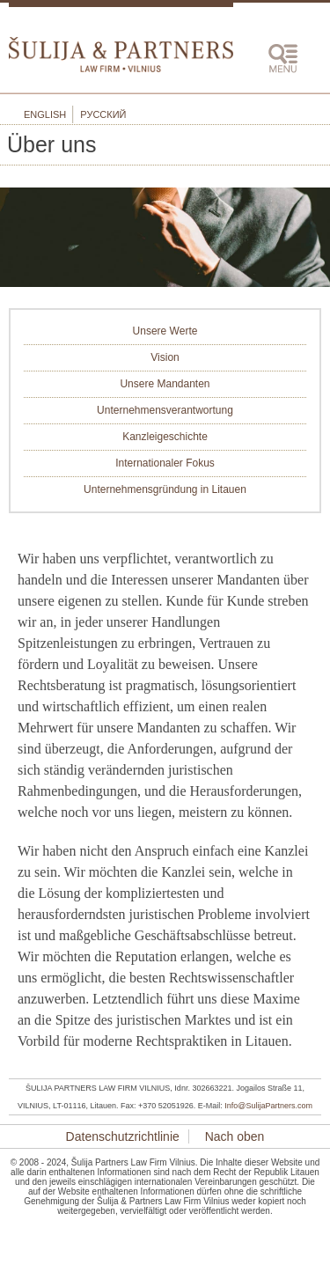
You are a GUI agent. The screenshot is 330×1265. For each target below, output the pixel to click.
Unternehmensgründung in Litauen (165, 489)
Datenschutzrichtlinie (123, 1136)
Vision (164, 357)
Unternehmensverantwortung (165, 410)
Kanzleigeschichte (165, 436)
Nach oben (233, 1136)
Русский (103, 114)
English (45, 114)
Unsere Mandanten (164, 384)
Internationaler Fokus (165, 463)
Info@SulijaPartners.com (268, 1105)
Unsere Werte (165, 331)
